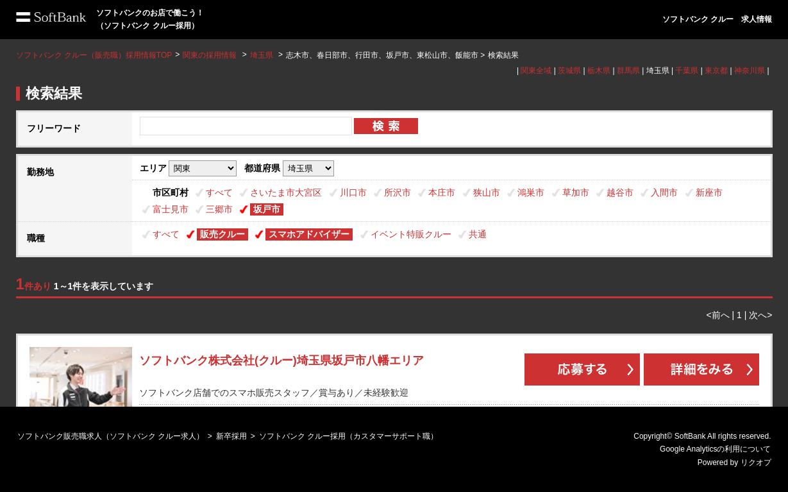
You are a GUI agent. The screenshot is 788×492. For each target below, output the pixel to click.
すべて (219, 192)
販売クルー (222, 234)
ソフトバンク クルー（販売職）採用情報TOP (94, 55)
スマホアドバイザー (309, 234)
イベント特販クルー (411, 234)
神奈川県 (749, 70)
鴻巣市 (530, 192)
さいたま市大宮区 (286, 192)
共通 (478, 234)
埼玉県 (261, 55)
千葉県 (686, 70)
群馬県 (628, 70)
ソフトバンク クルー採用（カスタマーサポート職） (348, 436)
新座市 (709, 192)
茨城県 (569, 70)
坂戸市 (266, 209)
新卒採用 (231, 436)
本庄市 (441, 192)
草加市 (575, 192)
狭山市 (486, 192)
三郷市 (219, 209)
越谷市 (620, 192)
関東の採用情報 (211, 55)
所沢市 (397, 192)
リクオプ (756, 462)
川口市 (353, 192)
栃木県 (598, 70)
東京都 (716, 70)
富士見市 (171, 209)
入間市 (664, 192)
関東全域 (536, 70)
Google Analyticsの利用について (715, 449)
